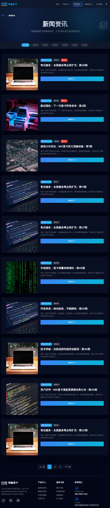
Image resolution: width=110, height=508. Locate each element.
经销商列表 (60, 465)
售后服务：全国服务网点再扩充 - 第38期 (59, 63)
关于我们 (99, 4)
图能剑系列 (42, 465)
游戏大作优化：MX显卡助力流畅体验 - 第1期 (61, 139)
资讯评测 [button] (78, 4)
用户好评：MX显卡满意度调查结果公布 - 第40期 (63, 366)
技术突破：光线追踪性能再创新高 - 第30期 (60, 328)
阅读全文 (73, 77)
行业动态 (67, 45)
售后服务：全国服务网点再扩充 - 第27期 (59, 214)
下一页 (67, 440)
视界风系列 (42, 461)
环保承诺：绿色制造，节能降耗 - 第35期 (59, 290)
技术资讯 (43, 45)
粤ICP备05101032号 (102, 494)
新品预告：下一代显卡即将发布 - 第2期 (58, 101)
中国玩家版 (42, 468)
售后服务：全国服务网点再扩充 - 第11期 (59, 177)
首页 (57, 4)
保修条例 (59, 468)
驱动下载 (59, 461)
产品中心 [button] (66, 4)
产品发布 (55, 45)
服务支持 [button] (89, 4)
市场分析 (31, 45)
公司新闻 (91, 45)
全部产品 (41, 472)
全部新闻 (19, 45)
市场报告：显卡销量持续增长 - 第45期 (58, 252)
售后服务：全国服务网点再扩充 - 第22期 (59, 403)
